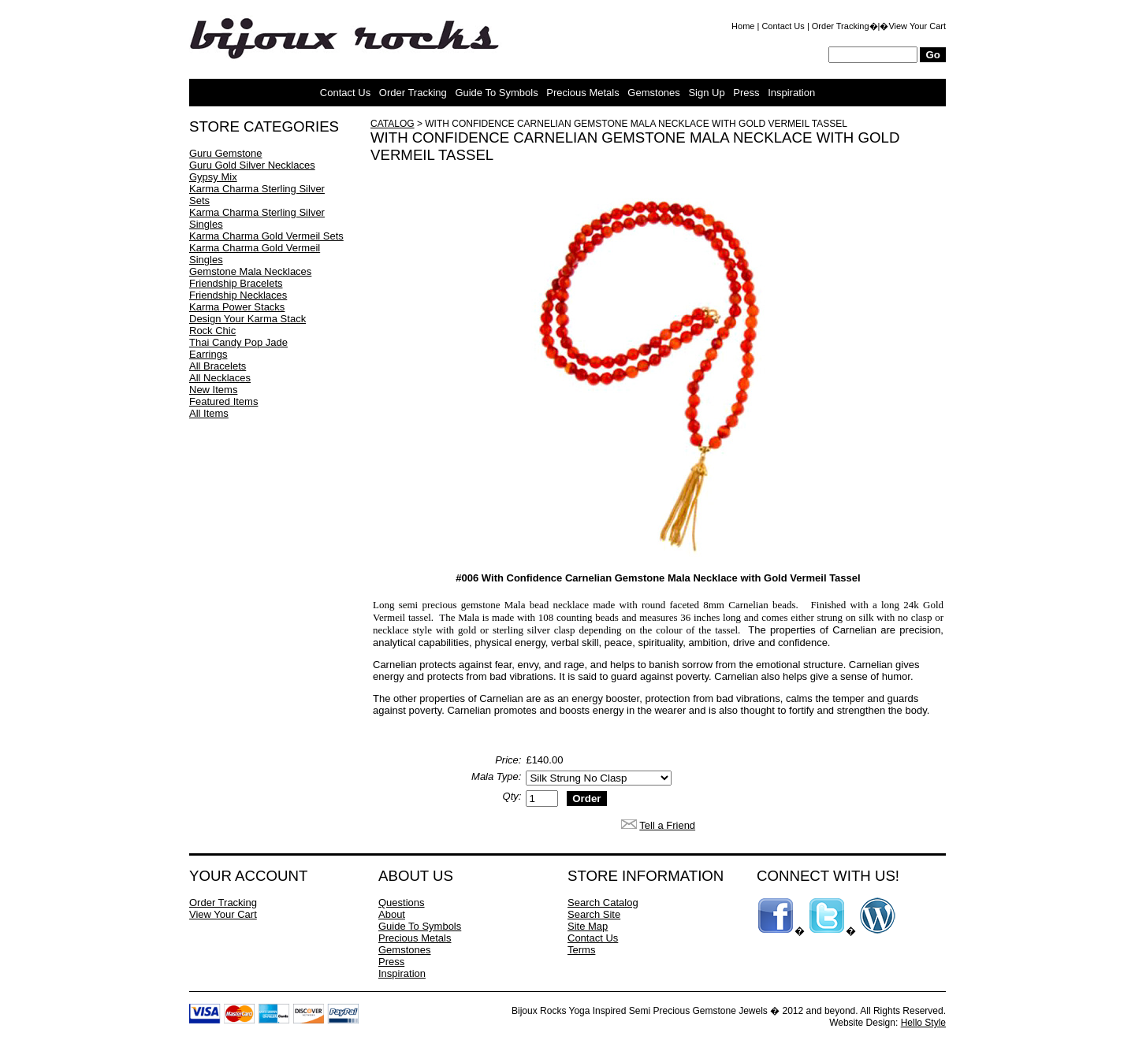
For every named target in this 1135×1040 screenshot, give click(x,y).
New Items (213, 390)
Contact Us (782, 26)
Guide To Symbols (496, 92)
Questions (401, 902)
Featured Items (223, 401)
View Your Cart (917, 26)
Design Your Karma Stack (247, 319)
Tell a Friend (667, 825)
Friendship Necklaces (238, 295)
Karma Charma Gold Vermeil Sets (266, 236)
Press (746, 92)
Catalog (392, 123)
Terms (581, 950)
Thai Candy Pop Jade (238, 342)
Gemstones (653, 92)
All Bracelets (217, 366)
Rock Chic (212, 330)
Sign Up (706, 92)
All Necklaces (220, 378)
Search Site (594, 914)
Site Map (588, 926)
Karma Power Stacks (237, 307)
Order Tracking (840, 26)
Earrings (208, 354)
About (391, 914)
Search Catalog (603, 902)
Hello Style (923, 1022)
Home (742, 26)
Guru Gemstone (225, 153)
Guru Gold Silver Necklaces (252, 165)
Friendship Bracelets (236, 283)
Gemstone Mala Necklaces (250, 271)
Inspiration (791, 92)
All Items (209, 413)
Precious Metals (582, 92)
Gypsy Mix (213, 177)
